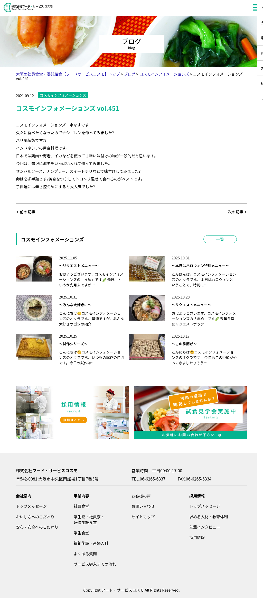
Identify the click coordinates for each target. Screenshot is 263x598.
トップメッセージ (31, 506)
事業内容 (81, 496)
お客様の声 (141, 496)
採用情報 (197, 496)
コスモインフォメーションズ (63, 95)
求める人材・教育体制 (208, 516)
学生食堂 (81, 533)
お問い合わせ (143, 506)
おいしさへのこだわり (35, 516)
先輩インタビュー (204, 527)
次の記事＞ (237, 211)
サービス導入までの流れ (95, 564)
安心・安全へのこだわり (37, 527)
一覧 (220, 239)
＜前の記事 (25, 211)
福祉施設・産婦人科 (91, 543)
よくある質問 (85, 553)
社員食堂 (81, 506)
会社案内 (23, 496)
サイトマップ (143, 516)
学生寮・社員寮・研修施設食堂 (89, 519)
